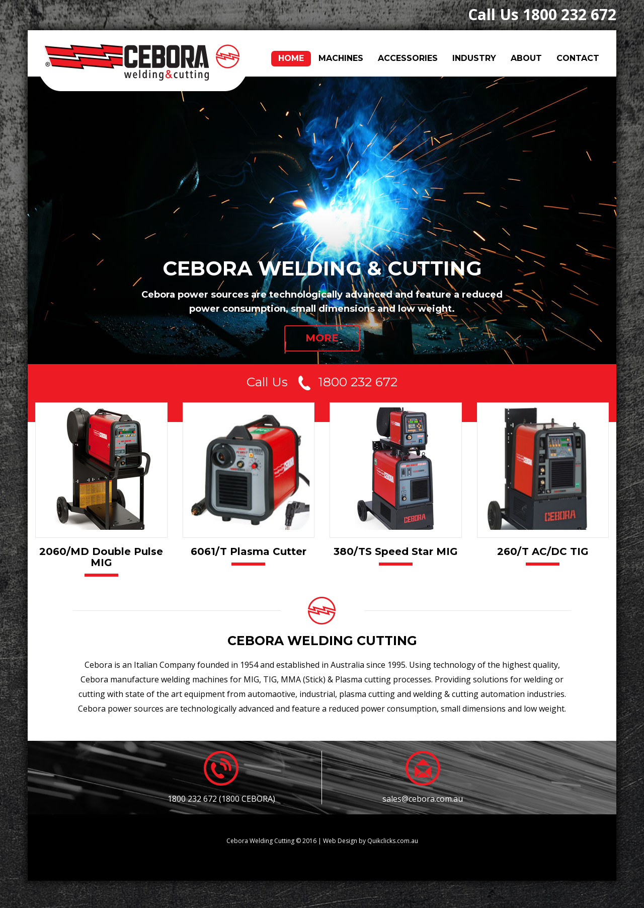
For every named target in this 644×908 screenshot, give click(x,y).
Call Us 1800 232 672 (542, 14)
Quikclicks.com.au (392, 840)
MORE (322, 338)
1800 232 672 (357, 382)
